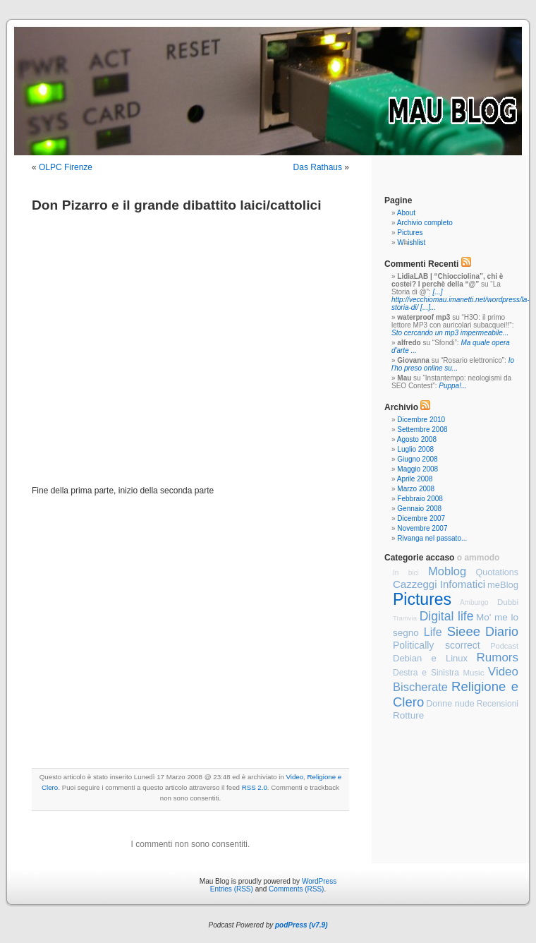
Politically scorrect (436, 645)
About (406, 213)
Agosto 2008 (417, 439)
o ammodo (478, 558)
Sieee (463, 631)
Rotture (408, 715)
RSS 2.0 (254, 787)
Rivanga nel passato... (432, 538)
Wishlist (411, 242)
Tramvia (405, 618)
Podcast (504, 646)
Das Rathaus (317, 167)
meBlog (502, 584)
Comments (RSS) (296, 889)
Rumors (497, 657)
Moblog (447, 571)
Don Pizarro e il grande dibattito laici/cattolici (176, 205)
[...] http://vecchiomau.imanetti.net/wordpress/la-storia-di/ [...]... (460, 299)
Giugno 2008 (417, 459)
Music (473, 672)
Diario (501, 632)
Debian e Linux (430, 658)
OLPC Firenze (65, 167)
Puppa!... (453, 386)
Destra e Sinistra (426, 673)
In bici (406, 573)
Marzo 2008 (415, 489)
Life (433, 632)
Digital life (447, 616)
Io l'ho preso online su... (452, 364)
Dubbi (507, 602)
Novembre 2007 (422, 528)
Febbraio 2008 (420, 499)
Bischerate (420, 686)
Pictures (409, 232)
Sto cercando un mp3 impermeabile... (449, 333)
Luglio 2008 (415, 449)
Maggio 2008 (417, 469)
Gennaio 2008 (419, 508)
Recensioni (497, 704)
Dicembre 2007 (421, 518)
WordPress (319, 881)
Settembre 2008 (422, 429)
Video (294, 777)
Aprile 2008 (415, 479)
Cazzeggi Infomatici (439, 584)
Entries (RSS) (231, 889)
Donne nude (450, 704)
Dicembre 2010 (421, 420)
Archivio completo (425, 223)
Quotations (497, 572)
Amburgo (474, 602)
